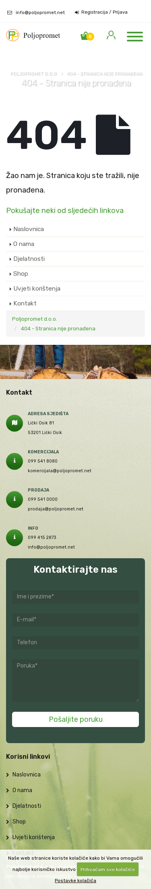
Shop (20, 273)
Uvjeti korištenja (36, 288)
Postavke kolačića (75, 880)
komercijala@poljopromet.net (59, 470)
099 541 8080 (43, 461)
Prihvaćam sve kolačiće (108, 869)
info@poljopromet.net (40, 12)
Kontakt (25, 303)
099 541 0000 (43, 499)
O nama (23, 244)
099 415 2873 (42, 537)
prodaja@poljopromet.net (55, 509)
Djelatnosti (29, 258)
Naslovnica (28, 229)
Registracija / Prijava (101, 12)
